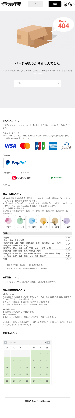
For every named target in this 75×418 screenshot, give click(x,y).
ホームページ (37, 73)
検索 (55, 4)
